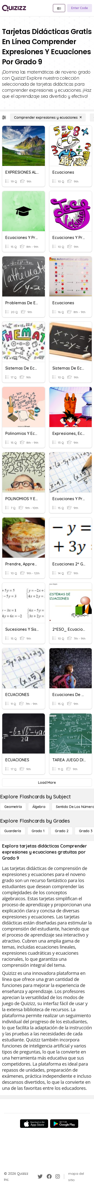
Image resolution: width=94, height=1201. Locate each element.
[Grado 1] (38, 831)
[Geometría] (13, 807)
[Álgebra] (39, 807)
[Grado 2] (62, 831)
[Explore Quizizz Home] (14, 8)
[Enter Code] (79, 8)
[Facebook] (49, 1177)
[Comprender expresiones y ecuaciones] (48, 117)
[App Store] (34, 1123)
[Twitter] (40, 1177)
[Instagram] (57, 1177)
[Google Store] (64, 1123)
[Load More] (47, 782)
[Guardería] (12, 831)
